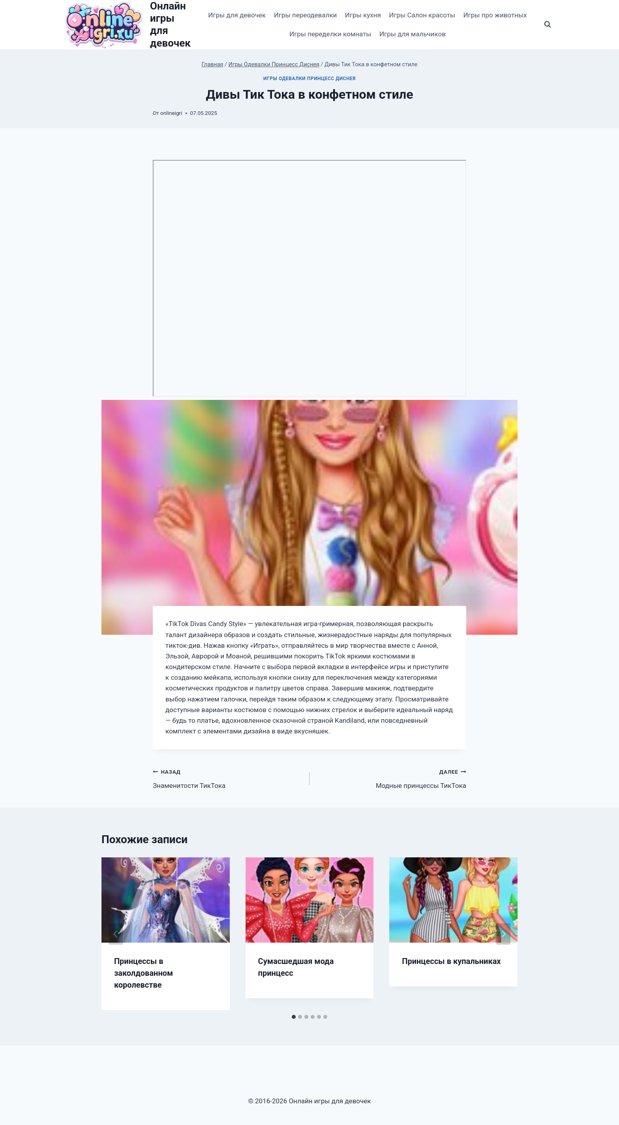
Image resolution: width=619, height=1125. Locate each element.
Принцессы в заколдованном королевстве (143, 973)
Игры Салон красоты (422, 15)
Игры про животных (495, 15)
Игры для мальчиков (412, 34)
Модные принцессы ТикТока (391, 777)
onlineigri (171, 113)
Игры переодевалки (305, 15)
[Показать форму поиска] (547, 24)
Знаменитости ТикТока (228, 777)
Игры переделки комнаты (330, 34)
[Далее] (503, 934)
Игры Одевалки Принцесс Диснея (309, 78)
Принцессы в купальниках (451, 961)
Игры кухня (363, 15)
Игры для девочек (237, 15)
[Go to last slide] (116, 934)
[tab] (294, 1017)
